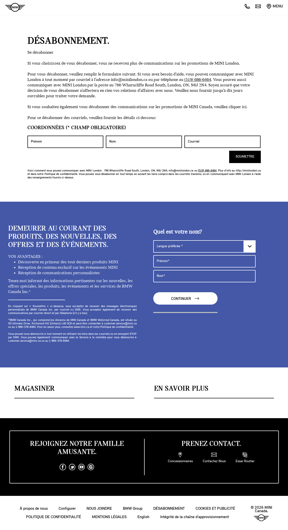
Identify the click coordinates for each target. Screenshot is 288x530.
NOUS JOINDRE (99, 509)
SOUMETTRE (245, 157)
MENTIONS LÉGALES (109, 517)
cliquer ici (237, 107)
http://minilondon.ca (248, 170)
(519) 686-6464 (197, 79)
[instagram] (91, 467)
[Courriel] (222, 142)
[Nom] (144, 142)
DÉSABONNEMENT (169, 509)
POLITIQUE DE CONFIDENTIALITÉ (53, 517)
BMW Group (132, 509)
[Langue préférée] (204, 246)
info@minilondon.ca (129, 79)
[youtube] (81, 467)
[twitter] (72, 467)
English (143, 517)
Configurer (67, 509)
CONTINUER (185, 298)
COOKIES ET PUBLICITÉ (215, 509)
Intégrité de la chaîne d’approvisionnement (194, 517)
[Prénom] (65, 142)
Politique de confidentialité (60, 174)
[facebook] (62, 467)
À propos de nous (34, 509)
